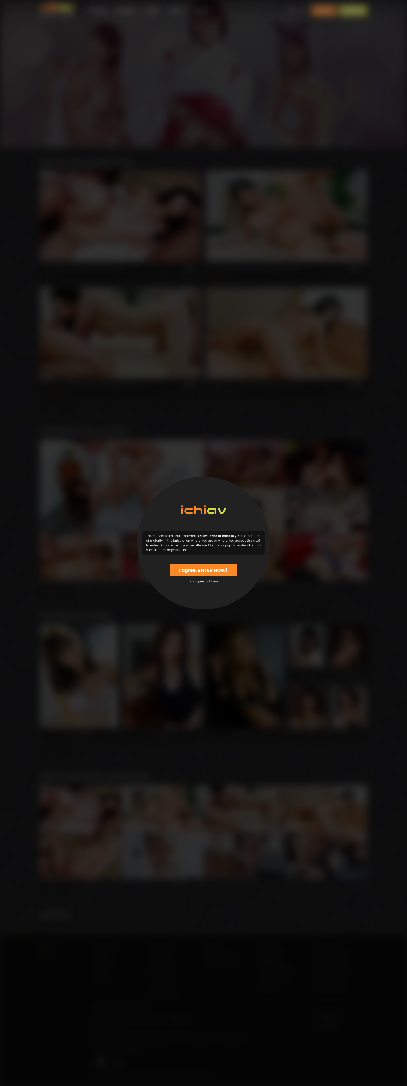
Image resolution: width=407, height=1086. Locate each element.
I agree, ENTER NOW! (203, 570)
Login (324, 11)
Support (201, 10)
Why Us (176, 10)
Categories (126, 10)
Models (153, 10)
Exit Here (211, 581)
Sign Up (353, 11)
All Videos (97, 10)
